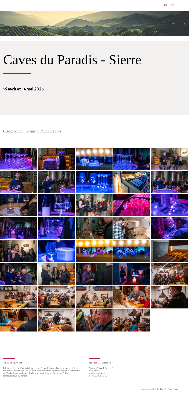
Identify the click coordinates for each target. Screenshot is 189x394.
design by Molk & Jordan (152, 389)
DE (172, 5)
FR (165, 5)
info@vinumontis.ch (98, 373)
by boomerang (172, 389)
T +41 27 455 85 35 (98, 375)
